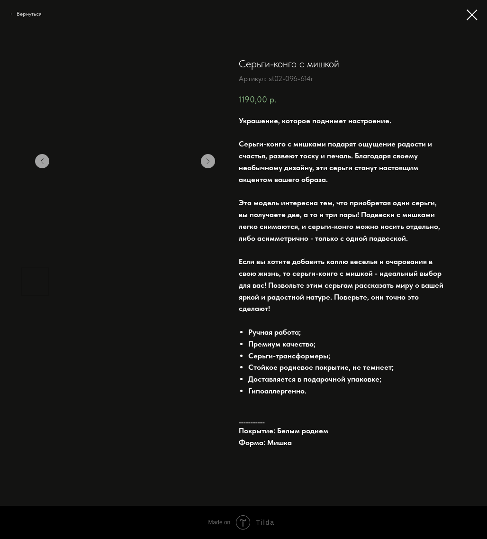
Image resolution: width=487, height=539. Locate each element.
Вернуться (29, 13)
